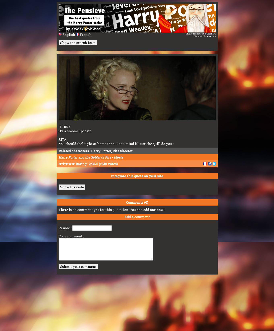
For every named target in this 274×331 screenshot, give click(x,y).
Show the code (72, 187)
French (83, 34)
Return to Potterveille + (205, 36)
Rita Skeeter (122, 151)
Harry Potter (101, 151)
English (67, 34)
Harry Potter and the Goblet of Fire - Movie (91, 157)
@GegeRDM (210, 33)
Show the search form (78, 43)
